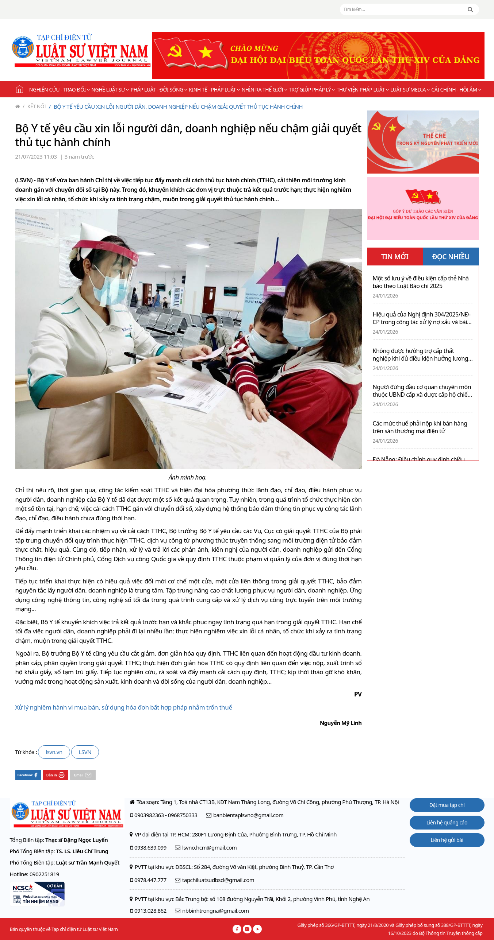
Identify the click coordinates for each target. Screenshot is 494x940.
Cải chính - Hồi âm (456, 89)
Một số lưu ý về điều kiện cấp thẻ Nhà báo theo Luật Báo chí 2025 (421, 282)
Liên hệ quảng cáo (446, 822)
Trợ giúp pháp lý (312, 89)
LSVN (85, 752)
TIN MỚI (395, 256)
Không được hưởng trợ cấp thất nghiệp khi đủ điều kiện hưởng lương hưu (420, 354)
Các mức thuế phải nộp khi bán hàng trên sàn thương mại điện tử (420, 427)
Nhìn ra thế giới (264, 89)
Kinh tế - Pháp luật (214, 89)
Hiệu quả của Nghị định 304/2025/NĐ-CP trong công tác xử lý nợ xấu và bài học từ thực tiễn (422, 318)
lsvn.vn (54, 752)
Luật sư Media (409, 89)
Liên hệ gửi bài (446, 839)
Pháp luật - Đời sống (159, 89)
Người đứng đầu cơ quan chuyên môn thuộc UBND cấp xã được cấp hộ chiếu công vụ (422, 391)
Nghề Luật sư (110, 89)
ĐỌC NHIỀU (451, 256)
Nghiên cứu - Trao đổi (59, 89)
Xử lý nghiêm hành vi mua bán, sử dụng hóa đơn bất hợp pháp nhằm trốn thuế (123, 707)
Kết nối (34, 106)
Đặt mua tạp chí (447, 804)
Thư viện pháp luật (362, 89)
